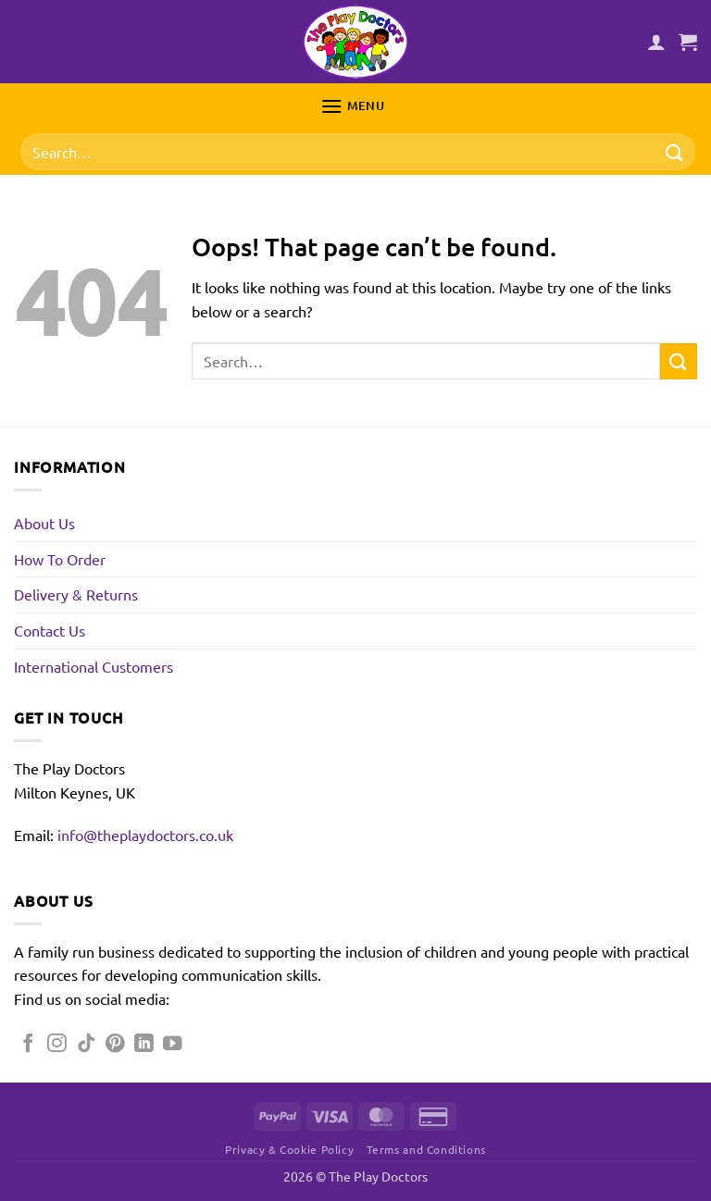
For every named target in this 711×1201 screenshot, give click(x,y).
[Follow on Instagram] (57, 1044)
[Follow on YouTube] (172, 1044)
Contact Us (49, 630)
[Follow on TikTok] (86, 1044)
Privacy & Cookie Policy (289, 1149)
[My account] (656, 41)
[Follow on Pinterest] (115, 1044)
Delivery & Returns (76, 594)
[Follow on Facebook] (28, 1044)
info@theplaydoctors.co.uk (145, 834)
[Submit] (674, 152)
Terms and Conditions (426, 1149)
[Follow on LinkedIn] (144, 1044)
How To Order (60, 559)
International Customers (93, 666)
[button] (688, 41)
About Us (44, 523)
